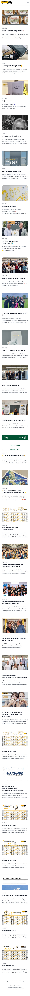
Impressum (9, 981)
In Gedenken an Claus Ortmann (12, 136)
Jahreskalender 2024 (9, 751)
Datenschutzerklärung (18, 981)
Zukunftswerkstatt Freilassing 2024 (13, 420)
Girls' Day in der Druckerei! (10, 385)
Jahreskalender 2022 (9, 860)
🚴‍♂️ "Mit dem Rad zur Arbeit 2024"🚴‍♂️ (13, 455)
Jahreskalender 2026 (9, 206)
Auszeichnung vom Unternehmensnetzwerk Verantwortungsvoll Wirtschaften (12, 788)
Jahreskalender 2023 (9, 825)
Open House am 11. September (12, 171)
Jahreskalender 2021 (9, 930)
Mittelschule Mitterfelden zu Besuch (13, 278)
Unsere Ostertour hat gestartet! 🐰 (13, 31)
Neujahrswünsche (7, 101)
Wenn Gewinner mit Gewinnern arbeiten (14, 895)
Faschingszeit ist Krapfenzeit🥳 (12, 66)
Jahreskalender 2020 (9, 966)
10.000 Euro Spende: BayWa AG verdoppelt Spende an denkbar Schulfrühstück (12, 714)
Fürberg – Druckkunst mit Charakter (13, 350)
